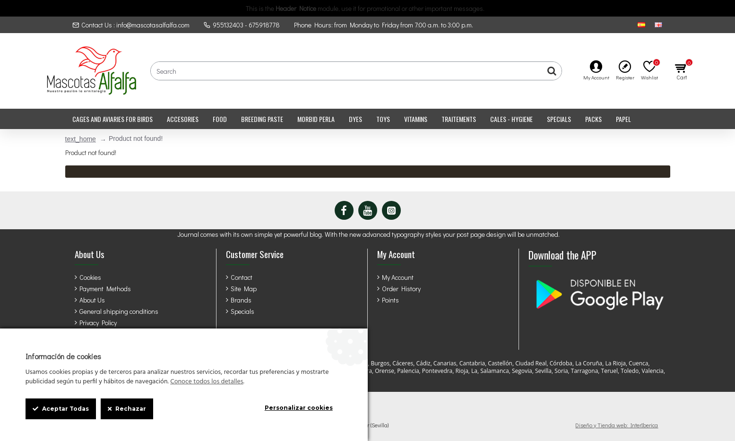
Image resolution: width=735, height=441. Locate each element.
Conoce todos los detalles (206, 382)
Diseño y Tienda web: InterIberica (616, 425)
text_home (80, 139)
